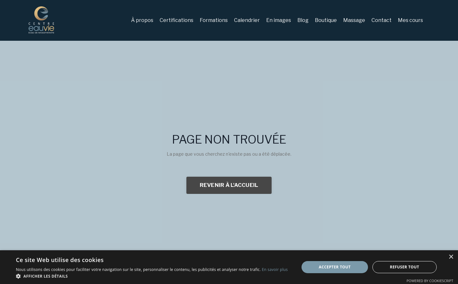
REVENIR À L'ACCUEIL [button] (229, 185)
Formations (214, 20)
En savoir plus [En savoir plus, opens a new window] (275, 269)
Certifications (176, 20)
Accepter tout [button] (334, 267)
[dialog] (229, 267)
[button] (152, 276)
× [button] (450, 257)
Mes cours (410, 20)
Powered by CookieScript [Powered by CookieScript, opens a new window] (429, 280)
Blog (303, 20)
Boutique (326, 20)
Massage (354, 20)
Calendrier (247, 20)
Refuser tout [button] (404, 267)
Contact (381, 20)
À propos (142, 20)
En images (278, 20)
